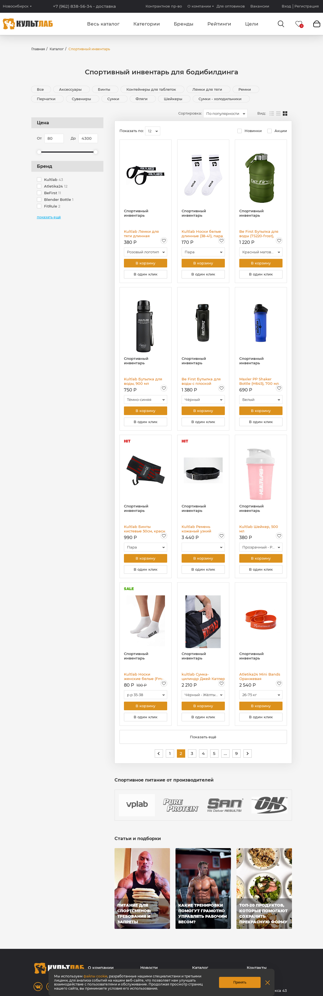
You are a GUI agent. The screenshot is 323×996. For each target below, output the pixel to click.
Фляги (142, 99)
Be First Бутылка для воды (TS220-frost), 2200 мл (258, 233)
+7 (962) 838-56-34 (84, 6)
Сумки (113, 99)
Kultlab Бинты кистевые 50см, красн (144, 529)
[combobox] (225, 113)
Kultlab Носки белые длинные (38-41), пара (202, 233)
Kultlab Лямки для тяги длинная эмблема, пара (141, 233)
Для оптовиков (231, 6)
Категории (146, 24)
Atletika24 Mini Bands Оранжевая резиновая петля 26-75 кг (261, 678)
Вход (286, 6)
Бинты (104, 89)
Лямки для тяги (207, 89)
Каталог (57, 49)
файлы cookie (95, 976)
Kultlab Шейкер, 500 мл (258, 529)
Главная (38, 49)
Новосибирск (16, 6)
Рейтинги (219, 24)
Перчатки (47, 99)
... (225, 755)
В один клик (145, 274)
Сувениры (82, 99)
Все (40, 89)
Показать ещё (203, 739)
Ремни (245, 89)
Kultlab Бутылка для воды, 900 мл (143, 381)
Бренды (184, 24)
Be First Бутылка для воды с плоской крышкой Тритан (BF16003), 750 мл (201, 381)
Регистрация (306, 6)
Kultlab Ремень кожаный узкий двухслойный (196, 529)
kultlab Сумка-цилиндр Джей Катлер (203, 678)
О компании (199, 6)
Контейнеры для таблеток (151, 89)
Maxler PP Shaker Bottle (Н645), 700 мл (259, 381)
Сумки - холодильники (221, 99)
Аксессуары (71, 89)
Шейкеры (173, 99)
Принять (239, 982)
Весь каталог (103, 24)
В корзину (145, 263)
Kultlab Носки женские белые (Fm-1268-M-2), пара (143, 678)
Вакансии (259, 6)
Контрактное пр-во (164, 6)
